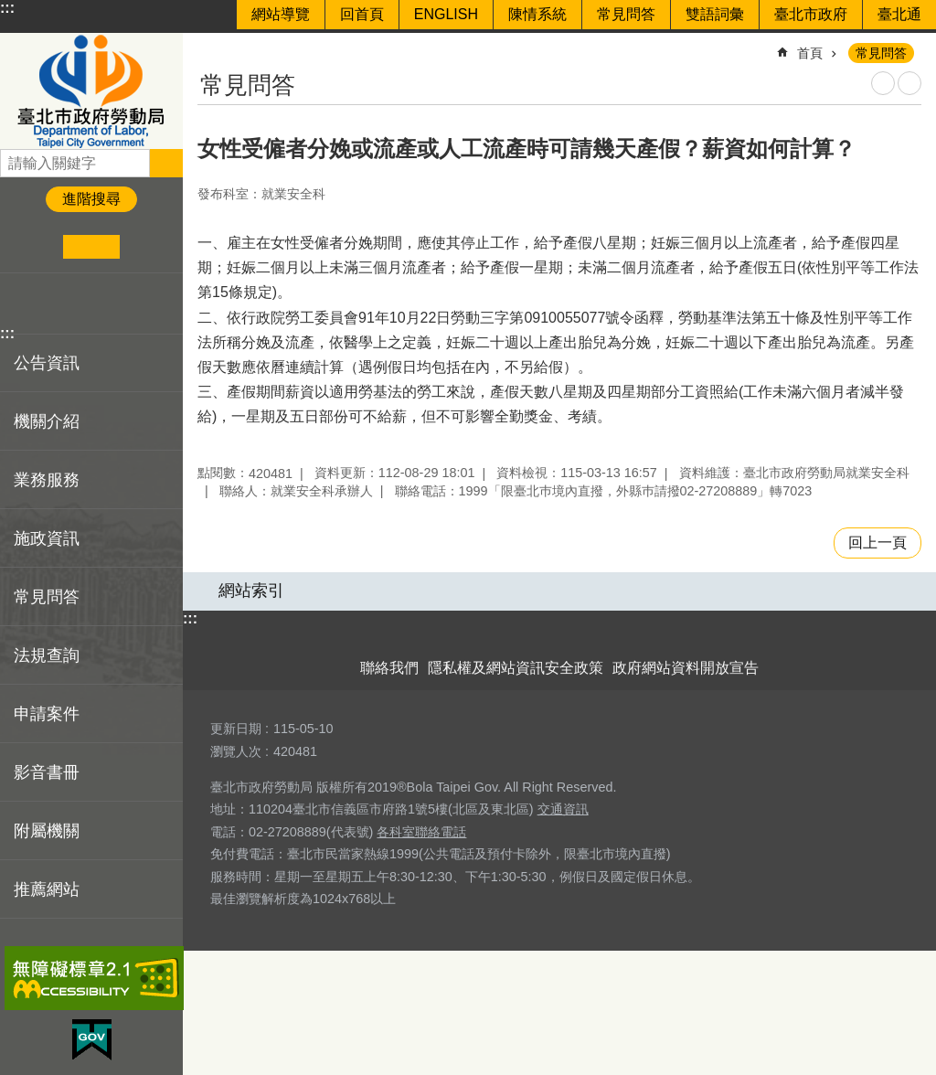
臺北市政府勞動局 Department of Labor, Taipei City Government (91, 91)
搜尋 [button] (166, 162)
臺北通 (899, 14)
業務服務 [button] (47, 480)
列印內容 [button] (883, 83)
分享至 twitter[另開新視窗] (50, 303)
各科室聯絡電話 (421, 832)
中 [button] (91, 247)
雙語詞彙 (715, 14)
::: (7, 8)
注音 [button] (909, 83)
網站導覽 (280, 14)
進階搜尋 (91, 199)
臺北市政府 (810, 14)
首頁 (810, 53)
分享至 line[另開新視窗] (77, 303)
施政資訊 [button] (47, 538)
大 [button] (148, 247)
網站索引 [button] (251, 590)
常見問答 (626, 14)
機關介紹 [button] (47, 421)
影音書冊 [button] (47, 772)
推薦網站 (47, 889)
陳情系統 (537, 14)
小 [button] (35, 247)
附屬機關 (47, 831)
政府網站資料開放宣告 (685, 668)
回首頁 (362, 14)
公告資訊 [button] (47, 363)
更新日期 (235, 728)
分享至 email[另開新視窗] (105, 303)
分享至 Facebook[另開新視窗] (21, 303)
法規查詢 (47, 655)
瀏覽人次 (235, 751)
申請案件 (47, 714)
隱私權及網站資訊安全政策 (515, 668)
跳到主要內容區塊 (9, 9)
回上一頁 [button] (877, 542)
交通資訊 (563, 809)
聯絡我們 (389, 668)
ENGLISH (446, 14)
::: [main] (209, 45)
